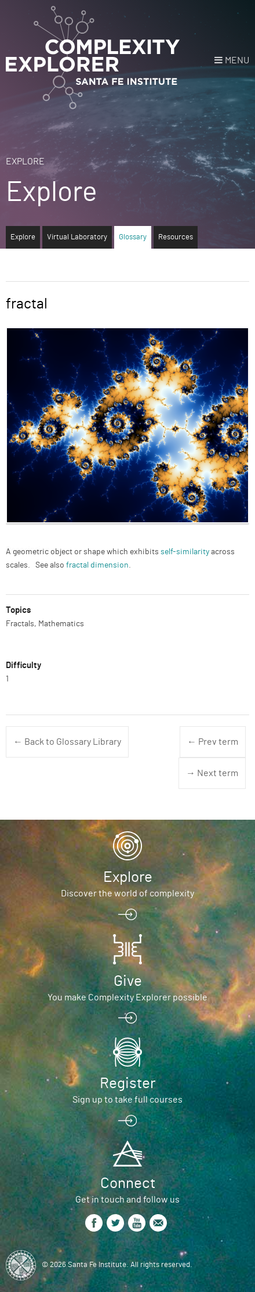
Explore (25, 161)
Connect (127, 1183)
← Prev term (212, 742)
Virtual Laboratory (77, 237)
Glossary (133, 237)
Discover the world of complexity (127, 893)
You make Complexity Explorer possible (127, 997)
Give (128, 981)
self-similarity (185, 552)
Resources (175, 237)
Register (127, 1083)
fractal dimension (97, 565)
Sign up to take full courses (127, 1099)
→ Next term (212, 773)
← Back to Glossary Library (67, 742)
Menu (237, 60)
